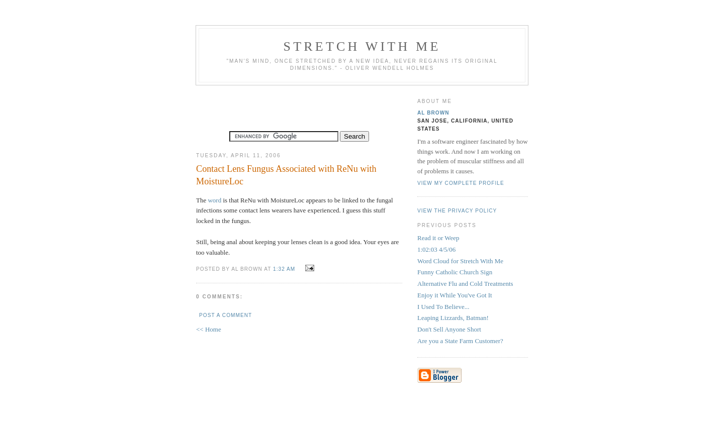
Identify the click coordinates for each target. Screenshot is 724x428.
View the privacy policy (457, 210)
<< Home (208, 329)
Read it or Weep (438, 238)
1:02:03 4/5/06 (436, 249)
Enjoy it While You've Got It (454, 295)
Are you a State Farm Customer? (460, 341)
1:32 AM (284, 269)
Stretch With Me (362, 46)
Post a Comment (225, 315)
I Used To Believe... (443, 306)
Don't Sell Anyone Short (449, 329)
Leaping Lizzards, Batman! (453, 318)
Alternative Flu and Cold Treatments (465, 283)
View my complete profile (460, 183)
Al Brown (433, 113)
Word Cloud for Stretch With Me (460, 261)
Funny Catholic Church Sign (454, 272)
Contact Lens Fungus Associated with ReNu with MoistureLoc (286, 175)
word (214, 200)
